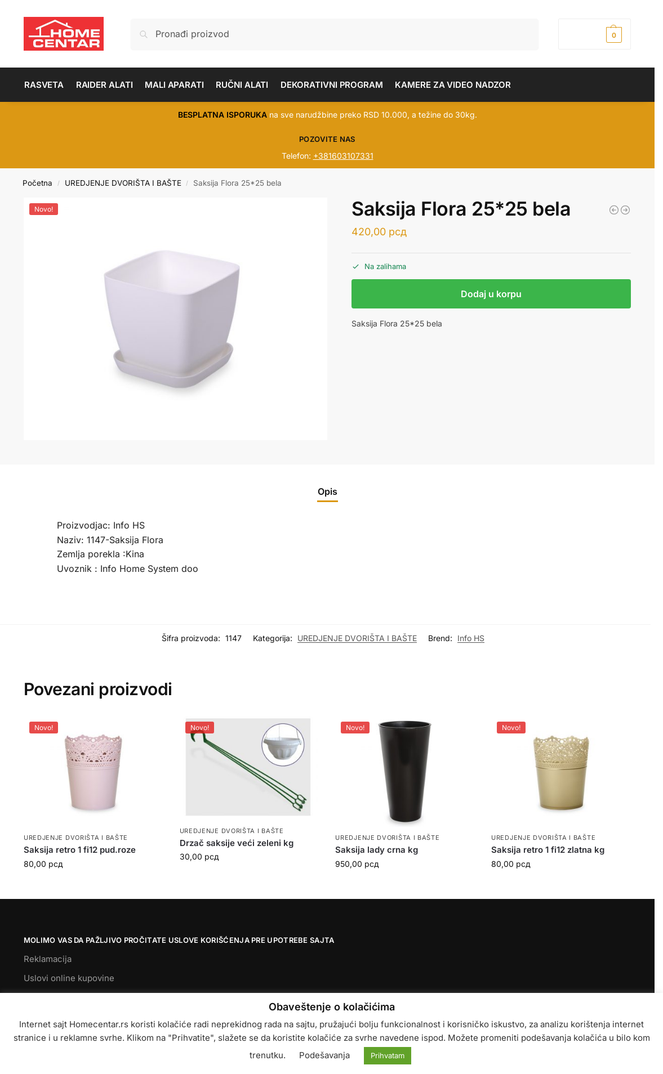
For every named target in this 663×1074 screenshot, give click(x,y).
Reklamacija (48, 959)
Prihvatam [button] (387, 1055)
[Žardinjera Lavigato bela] (625, 210)
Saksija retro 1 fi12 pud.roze (80, 849)
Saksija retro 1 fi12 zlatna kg (547, 849)
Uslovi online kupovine (69, 978)
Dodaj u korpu (491, 293)
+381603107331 (343, 155)
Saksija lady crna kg (376, 849)
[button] (594, 34)
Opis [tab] (327, 491)
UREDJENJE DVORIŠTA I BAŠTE (123, 182)
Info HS (470, 638)
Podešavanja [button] (324, 1055)
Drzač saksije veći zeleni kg (236, 843)
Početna (37, 182)
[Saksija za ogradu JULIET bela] (614, 210)
